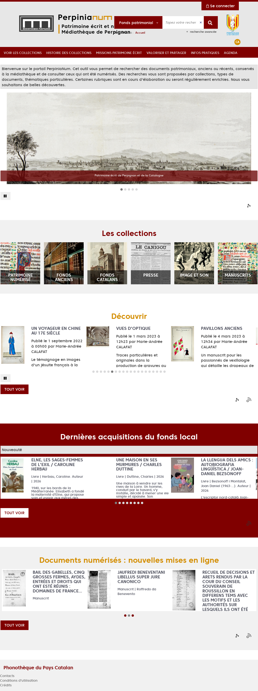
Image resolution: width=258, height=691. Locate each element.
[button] (22, 52)
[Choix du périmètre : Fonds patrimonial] (138, 22)
